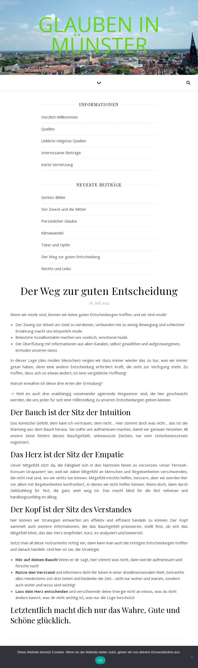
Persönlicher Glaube (59, 221)
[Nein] (191, 656)
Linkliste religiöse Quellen (63, 140)
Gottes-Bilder (53, 197)
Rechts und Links (56, 268)
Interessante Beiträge (61, 152)
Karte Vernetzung (57, 164)
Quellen (48, 128)
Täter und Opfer (55, 244)
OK (100, 660)
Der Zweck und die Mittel (63, 209)
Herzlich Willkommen (59, 117)
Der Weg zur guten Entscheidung (70, 256)
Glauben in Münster (99, 34)
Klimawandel (52, 232)
